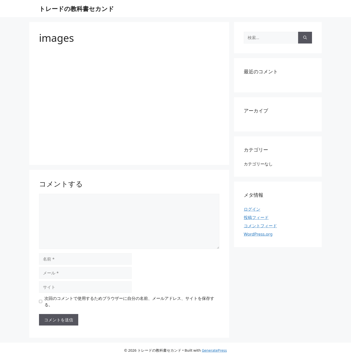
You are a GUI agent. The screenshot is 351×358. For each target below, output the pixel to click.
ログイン (252, 209)
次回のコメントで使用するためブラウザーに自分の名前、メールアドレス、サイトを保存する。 (129, 301)
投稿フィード (256, 217)
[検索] (305, 37)
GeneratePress (214, 350)
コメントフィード (260, 225)
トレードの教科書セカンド (76, 8)
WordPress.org (258, 234)
